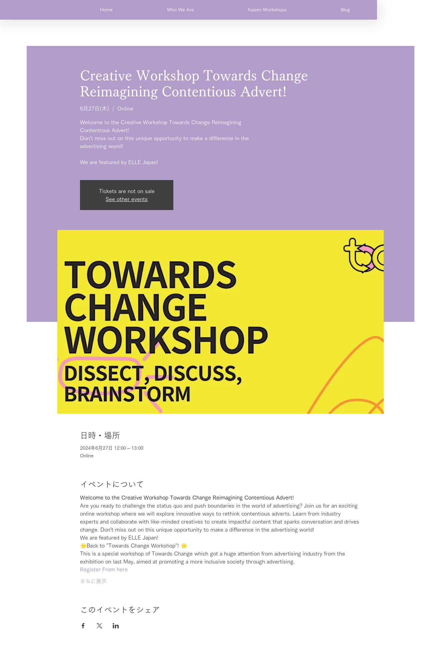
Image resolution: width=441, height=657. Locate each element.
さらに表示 (93, 581)
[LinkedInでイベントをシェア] (116, 625)
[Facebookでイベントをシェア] (83, 625)
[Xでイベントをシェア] (99, 625)
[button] (180, 9)
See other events (127, 199)
